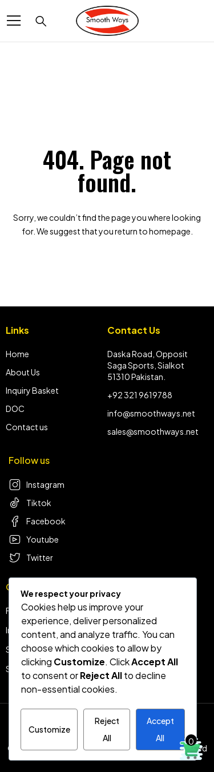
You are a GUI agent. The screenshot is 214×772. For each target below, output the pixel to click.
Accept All (160, 729)
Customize (49, 729)
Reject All (107, 729)
